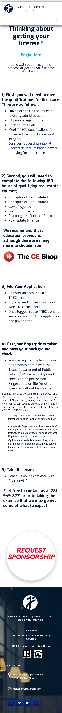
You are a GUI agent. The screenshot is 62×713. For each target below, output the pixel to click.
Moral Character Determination (29, 145)
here (20, 297)
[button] (57, 20)
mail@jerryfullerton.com (27, 688)
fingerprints (17, 365)
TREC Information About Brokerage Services (31, 637)
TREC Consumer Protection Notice (31, 646)
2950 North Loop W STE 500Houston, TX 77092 (28, 676)
